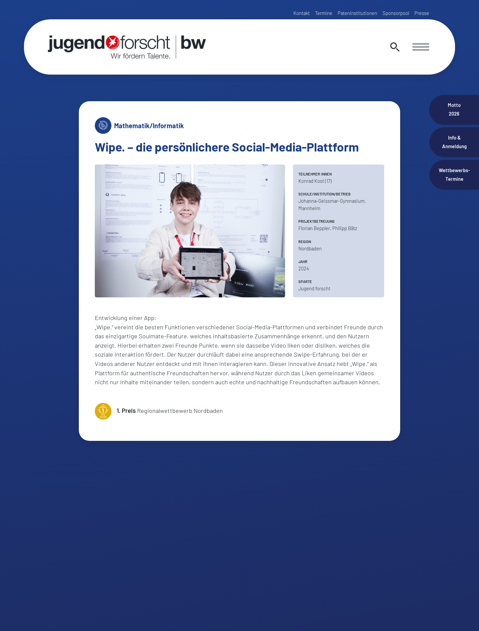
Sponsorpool (396, 13)
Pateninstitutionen (357, 13)
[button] (14, 616)
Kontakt (301, 13)
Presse (421, 13)
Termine (323, 13)
